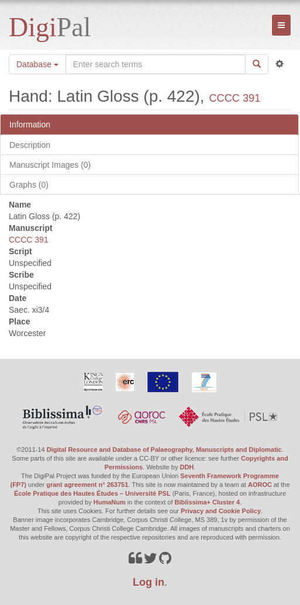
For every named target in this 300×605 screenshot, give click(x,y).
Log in (148, 582)
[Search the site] (155, 64)
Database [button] (37, 64)
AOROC (260, 484)
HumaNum (110, 502)
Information (29, 124)
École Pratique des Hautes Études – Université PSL (92, 493)
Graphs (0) (29, 184)
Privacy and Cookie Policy (221, 510)
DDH (187, 467)
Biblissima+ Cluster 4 (207, 502)
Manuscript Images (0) (50, 165)
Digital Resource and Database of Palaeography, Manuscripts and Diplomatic (164, 449)
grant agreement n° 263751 (87, 484)
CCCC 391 (234, 98)
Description (29, 145)
